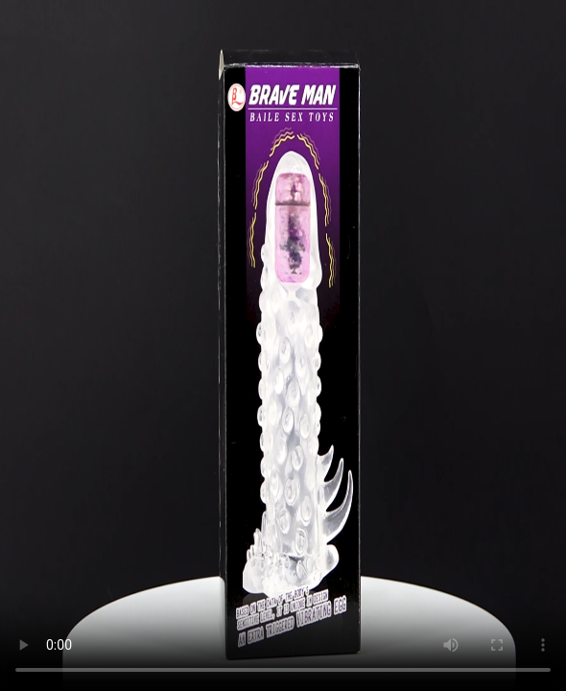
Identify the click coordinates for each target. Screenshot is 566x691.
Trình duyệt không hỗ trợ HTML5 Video (283, 345)
